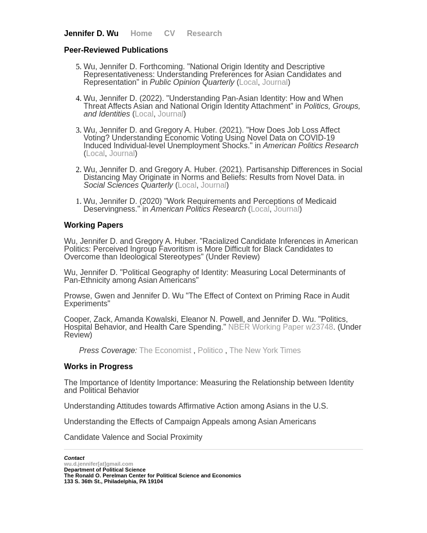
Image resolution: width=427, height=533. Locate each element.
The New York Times (265, 350)
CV (169, 33)
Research (204, 33)
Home (141, 33)
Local (248, 82)
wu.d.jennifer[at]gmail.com (98, 464)
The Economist (165, 350)
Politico (210, 350)
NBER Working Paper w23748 (280, 327)
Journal (274, 82)
